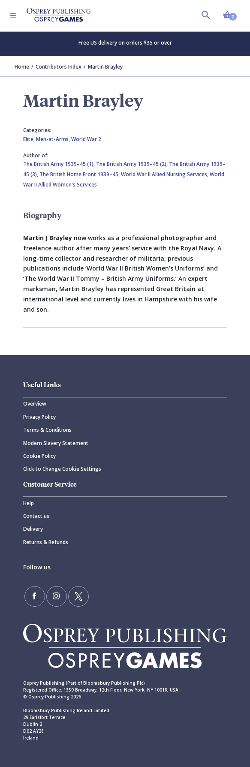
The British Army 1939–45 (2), (132, 164)
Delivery (33, 528)
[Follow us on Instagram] (56, 596)
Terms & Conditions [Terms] (47, 429)
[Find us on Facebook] (34, 596)
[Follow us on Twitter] (78, 596)
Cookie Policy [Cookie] (39, 456)
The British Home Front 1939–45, (80, 174)
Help (28, 503)
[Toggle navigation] (13, 15)
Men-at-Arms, (53, 139)
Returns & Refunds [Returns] (45, 542)
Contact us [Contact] (36, 516)
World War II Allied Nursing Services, (165, 174)
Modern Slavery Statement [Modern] (55, 443)
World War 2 (86, 139)
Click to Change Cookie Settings (62, 468)
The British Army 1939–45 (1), (59, 164)
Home (22, 66)
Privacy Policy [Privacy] (39, 417)
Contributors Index (58, 66)
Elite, (29, 139)
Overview (34, 403)
